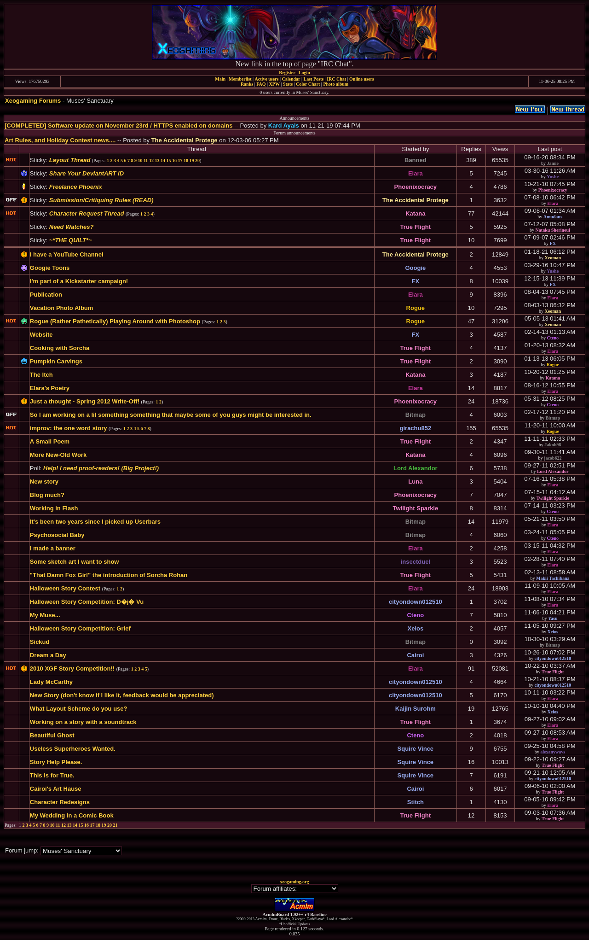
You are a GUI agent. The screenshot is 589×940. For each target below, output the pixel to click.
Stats (288, 84)
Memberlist (240, 79)
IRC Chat (336, 79)
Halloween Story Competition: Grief (80, 628)
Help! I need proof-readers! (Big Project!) (101, 468)
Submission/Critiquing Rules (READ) (101, 200)
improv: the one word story (68, 428)
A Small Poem (49, 441)
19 (191, 160)
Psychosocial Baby (57, 534)
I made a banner (52, 548)
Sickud (40, 641)
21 (115, 825)
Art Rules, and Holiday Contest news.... (60, 140)
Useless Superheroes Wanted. (72, 748)
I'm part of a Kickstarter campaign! (79, 281)
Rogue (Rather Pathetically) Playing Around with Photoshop (115, 321)
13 (157, 160)
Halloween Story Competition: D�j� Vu (87, 601)
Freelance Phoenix (75, 186)
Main (220, 79)
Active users (267, 79)
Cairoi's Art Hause (55, 788)
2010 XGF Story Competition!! (72, 668)
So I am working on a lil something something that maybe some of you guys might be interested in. (171, 414)
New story (44, 481)
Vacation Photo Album (61, 307)
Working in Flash (54, 508)
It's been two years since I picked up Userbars (95, 521)
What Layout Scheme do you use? (78, 708)
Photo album (335, 84)
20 (197, 160)
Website (41, 334)
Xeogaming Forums (33, 100)
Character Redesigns (60, 802)
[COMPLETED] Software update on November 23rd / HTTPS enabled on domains (119, 125)
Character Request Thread (86, 213)
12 (151, 160)
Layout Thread (70, 160)
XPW (274, 84)
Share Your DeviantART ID (86, 173)
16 (174, 160)
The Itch (41, 374)
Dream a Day (48, 655)
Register (287, 72)
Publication (46, 294)
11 (146, 160)
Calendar (291, 79)
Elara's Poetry (49, 388)
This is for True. (52, 775)
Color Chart (308, 84)
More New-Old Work (58, 454)
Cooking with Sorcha (59, 347)
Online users (361, 79)
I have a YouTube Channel (67, 254)
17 (180, 160)
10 (140, 160)
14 (163, 160)
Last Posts (313, 79)
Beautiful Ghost (52, 735)
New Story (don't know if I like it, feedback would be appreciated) (122, 695)
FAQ (261, 84)
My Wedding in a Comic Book (72, 815)
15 (168, 160)
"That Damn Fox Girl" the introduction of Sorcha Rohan (108, 575)
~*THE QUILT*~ (70, 240)
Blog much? (47, 494)
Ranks (247, 84)
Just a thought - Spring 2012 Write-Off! (84, 401)
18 (186, 160)
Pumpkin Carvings (56, 361)
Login (304, 72)
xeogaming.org (294, 881)
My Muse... (45, 615)
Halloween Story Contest (65, 588)
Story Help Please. (56, 762)
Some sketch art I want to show (74, 561)
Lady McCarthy (51, 681)
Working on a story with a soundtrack (83, 721)
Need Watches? (71, 226)
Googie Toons (49, 267)
